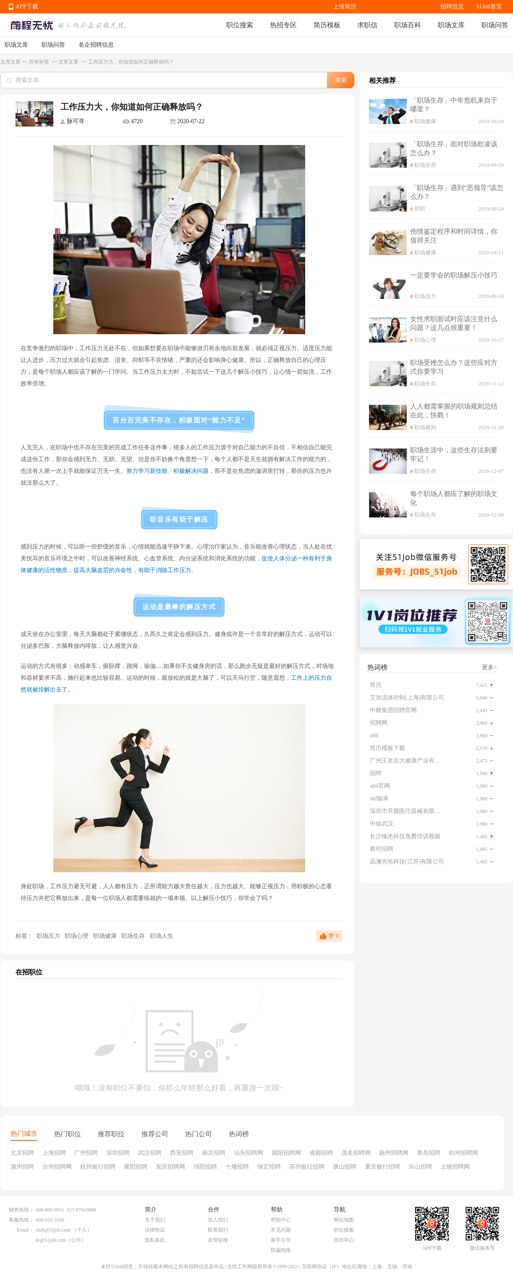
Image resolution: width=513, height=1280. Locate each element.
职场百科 (407, 25)
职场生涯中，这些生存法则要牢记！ (453, 454)
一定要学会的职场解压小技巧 (453, 275)
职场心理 (77, 936)
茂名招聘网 (356, 1153)
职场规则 (425, 427)
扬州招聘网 (393, 1153)
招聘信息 (452, 6)
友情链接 (218, 1240)
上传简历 (344, 6)
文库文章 (10, 62)
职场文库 (451, 25)
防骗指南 (281, 1250)
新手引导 (281, 1240)
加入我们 (218, 1220)
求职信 (367, 25)
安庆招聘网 (170, 1167)
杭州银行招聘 (97, 1167)
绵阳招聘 (205, 1167)
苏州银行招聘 (307, 1167)
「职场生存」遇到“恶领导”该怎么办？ (456, 192)
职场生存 (134, 936)
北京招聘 (22, 1153)
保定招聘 (269, 1167)
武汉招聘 (150, 1153)
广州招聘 (86, 1153)
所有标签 (39, 62)
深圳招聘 (118, 1153)
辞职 (419, 209)
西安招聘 (182, 1153)
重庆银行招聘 (382, 1167)
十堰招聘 (237, 1167)
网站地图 (344, 1220)
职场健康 (105, 936)
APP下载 (27, 6)
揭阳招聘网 (286, 1153)
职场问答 (495, 25)
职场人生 (161, 936)
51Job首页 (489, 6)
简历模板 (327, 25)
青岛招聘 (428, 1153)
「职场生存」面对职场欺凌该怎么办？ (453, 148)
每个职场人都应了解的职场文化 (453, 498)
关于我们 (155, 1220)
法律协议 (155, 1230)
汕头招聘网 (248, 1153)
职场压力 (48, 936)
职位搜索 (239, 25)
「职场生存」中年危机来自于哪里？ (453, 105)
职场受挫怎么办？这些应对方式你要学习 (453, 367)
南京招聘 (213, 1153)
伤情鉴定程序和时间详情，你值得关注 (453, 236)
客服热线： (21, 1220)
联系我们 (218, 1230)
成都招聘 (321, 1153)
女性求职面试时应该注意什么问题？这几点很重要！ (453, 323)
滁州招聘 (22, 1167)
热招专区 (283, 25)
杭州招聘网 (463, 1153)
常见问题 (281, 1230)
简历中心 (344, 1240)
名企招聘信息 (96, 45)
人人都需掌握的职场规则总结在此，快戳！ (453, 411)
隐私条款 (155, 1240)
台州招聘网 (57, 1167)
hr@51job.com (51, 1240)
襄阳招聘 (135, 1167)
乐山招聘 (420, 1167)
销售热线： (21, 1210)
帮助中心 (281, 1220)
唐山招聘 (344, 1167)
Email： (25, 1230)
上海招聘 (54, 1153)
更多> (489, 667)
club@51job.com (53, 1230)
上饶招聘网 (455, 1167)
